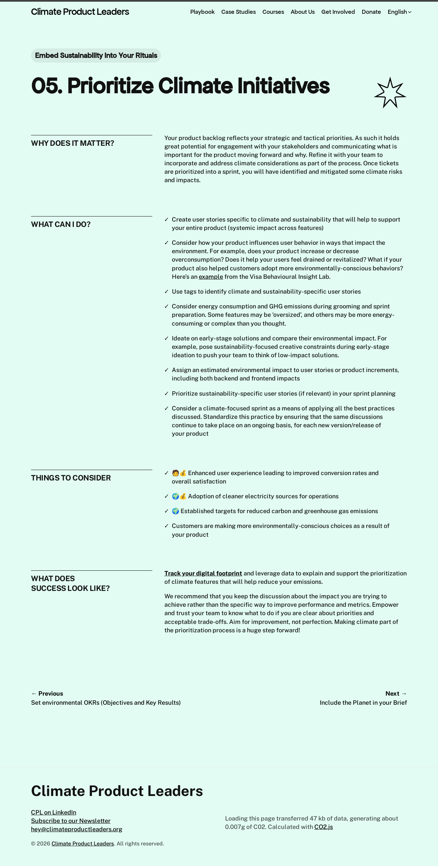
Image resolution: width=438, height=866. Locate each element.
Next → (332, 698)
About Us (303, 11)
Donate (371, 11)
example (211, 276)
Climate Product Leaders (80, 12)
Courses (273, 11)
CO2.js (323, 826)
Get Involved (338, 11)
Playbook (202, 11)
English (397, 11)
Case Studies (238, 11)
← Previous (106, 698)
